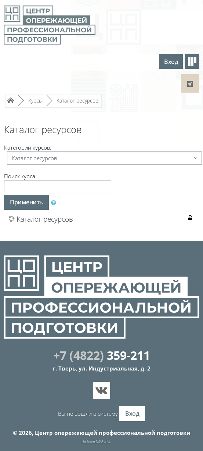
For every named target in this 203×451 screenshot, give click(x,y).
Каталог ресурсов (47, 219)
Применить (26, 202)
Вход (171, 62)
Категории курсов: (27, 147)
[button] (55, 202)
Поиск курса (19, 176)
